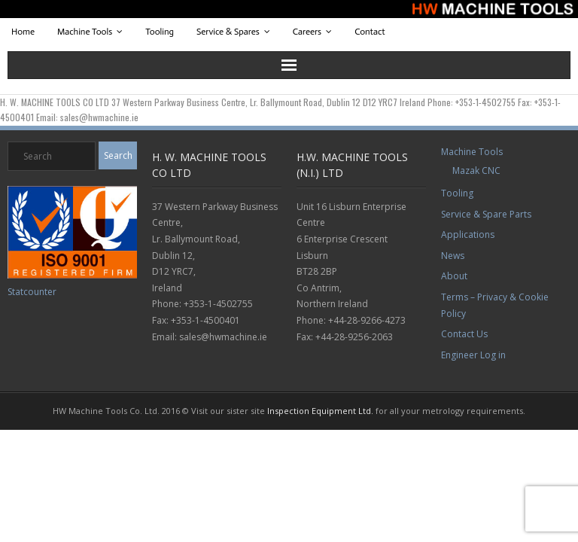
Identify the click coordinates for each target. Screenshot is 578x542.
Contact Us (464, 333)
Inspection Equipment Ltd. (320, 410)
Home (23, 31)
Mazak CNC (476, 170)
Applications (467, 234)
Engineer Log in (473, 355)
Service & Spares (228, 31)
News (452, 255)
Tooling (159, 31)
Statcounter (32, 291)
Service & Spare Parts (486, 214)
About (454, 275)
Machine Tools (84, 31)
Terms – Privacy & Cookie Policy (495, 305)
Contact (369, 31)
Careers (307, 31)
